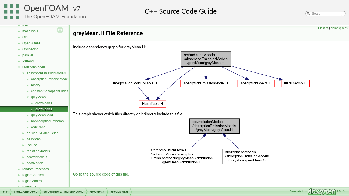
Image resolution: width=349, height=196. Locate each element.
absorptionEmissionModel (49, 79)
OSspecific (30, 49)
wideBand (38, 127)
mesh (26, 25)
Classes (323, 28)
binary (35, 85)
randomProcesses (35, 169)
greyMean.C (44, 103)
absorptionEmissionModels (46, 73)
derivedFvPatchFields (42, 133)
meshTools (30, 31)
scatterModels (37, 157)
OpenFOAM (46, 8)
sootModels (35, 163)
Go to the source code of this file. (101, 174)
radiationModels (34, 67)
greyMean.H (44, 109)
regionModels (32, 181)
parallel (27, 55)
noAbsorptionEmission (47, 121)
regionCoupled (33, 175)
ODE (25, 37)
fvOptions (34, 139)
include (32, 145)
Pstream (28, 61)
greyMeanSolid (42, 115)
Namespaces (339, 28)
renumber (29, 187)
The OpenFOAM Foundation (55, 16)
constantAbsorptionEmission (51, 91)
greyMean (38, 97)
